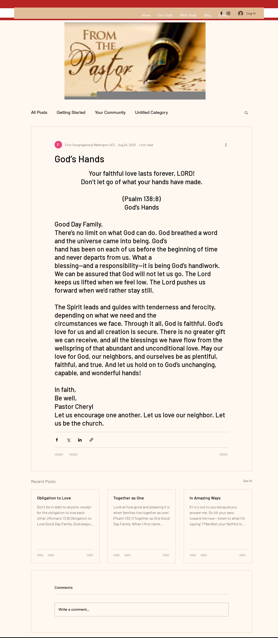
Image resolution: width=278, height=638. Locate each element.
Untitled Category (151, 112)
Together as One (128, 497)
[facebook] (221, 13)
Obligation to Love (54, 497)
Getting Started (71, 112)
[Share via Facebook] (57, 440)
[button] (246, 112)
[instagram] (228, 13)
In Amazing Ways (205, 497)
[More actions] (226, 145)
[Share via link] (91, 440)
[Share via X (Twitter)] (68, 440)
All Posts (39, 112)
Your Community (110, 112)
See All (247, 481)
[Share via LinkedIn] (80, 440)
